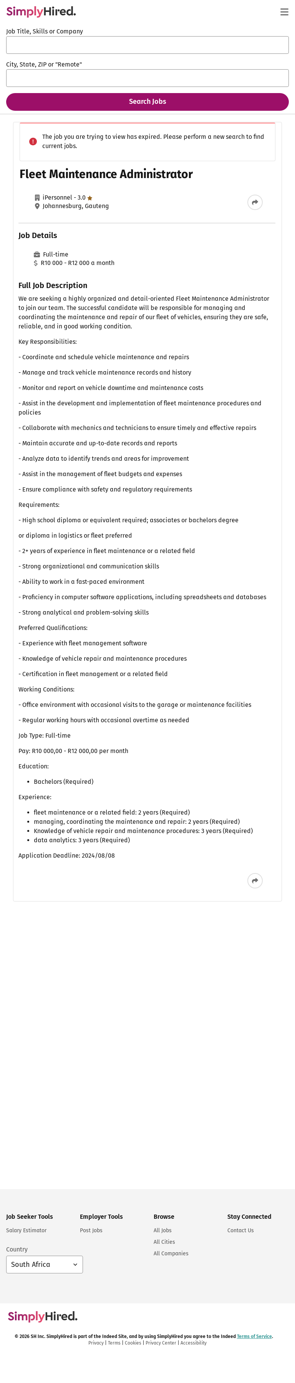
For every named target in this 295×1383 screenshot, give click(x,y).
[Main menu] (284, 12)
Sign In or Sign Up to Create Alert (218, 642)
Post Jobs (91, 1230)
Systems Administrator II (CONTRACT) (210, 509)
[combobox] (147, 45)
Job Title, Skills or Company (44, 31)
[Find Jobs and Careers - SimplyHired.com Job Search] (41, 12)
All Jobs (163, 1230)
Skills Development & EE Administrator (213, 454)
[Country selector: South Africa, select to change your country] (44, 1264)
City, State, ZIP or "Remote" (44, 64)
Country (17, 1249)
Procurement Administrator (196, 155)
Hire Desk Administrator (192, 204)
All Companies (171, 1253)
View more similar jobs (223, 556)
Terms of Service (174, 672)
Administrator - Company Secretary (208, 408)
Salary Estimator (26, 1230)
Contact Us (240, 1230)
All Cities (164, 1242)
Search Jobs (147, 101)
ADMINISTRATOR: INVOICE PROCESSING (211, 258)
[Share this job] (118, 225)
